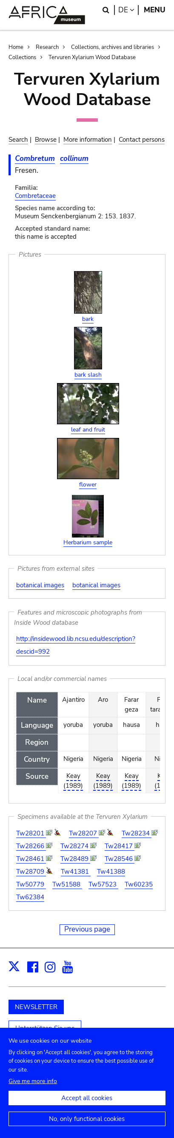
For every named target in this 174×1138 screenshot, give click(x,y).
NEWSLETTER (36, 1007)
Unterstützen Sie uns (44, 1028)
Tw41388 (111, 871)
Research (47, 47)
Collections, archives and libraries (112, 47)
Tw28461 (31, 859)
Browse (46, 139)
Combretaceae (35, 196)
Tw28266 (31, 846)
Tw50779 (31, 884)
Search (18, 139)
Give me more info (33, 1089)
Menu (154, 10)
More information (87, 139)
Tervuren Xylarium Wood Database (92, 57)
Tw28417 (119, 846)
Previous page (87, 929)
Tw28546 (119, 859)
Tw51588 (67, 884)
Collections (22, 57)
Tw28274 (75, 846)
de (128, 10)
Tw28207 (84, 833)
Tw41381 (76, 871)
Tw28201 (31, 833)
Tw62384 (30, 897)
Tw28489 (75, 859)
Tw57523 (103, 884)
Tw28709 (31, 871)
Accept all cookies (86, 1105)
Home (16, 47)
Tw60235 (139, 884)
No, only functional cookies (87, 1126)
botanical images (40, 585)
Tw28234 (136, 833)
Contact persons (142, 139)
